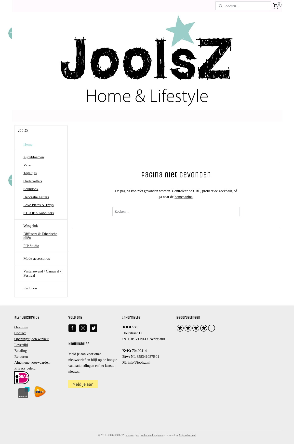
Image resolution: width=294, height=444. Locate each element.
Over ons (21, 327)
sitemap (130, 434)
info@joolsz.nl (138, 362)
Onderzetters (32, 181)
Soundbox (30, 189)
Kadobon (30, 288)
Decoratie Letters (36, 197)
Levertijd (21, 345)
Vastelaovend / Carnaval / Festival (42, 273)
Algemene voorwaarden (32, 362)
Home (27, 144)
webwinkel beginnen (152, 434)
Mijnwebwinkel (187, 434)
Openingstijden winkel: (31, 339)
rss (137, 434)
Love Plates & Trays (38, 205)
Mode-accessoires (36, 258)
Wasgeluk (30, 226)
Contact (20, 333)
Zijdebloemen (33, 157)
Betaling (20, 351)
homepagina (183, 197)
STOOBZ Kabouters (38, 213)
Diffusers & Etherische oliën (40, 236)
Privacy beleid (24, 368)
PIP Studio (31, 246)
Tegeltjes (30, 173)
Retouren (21, 356)
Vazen (27, 165)
